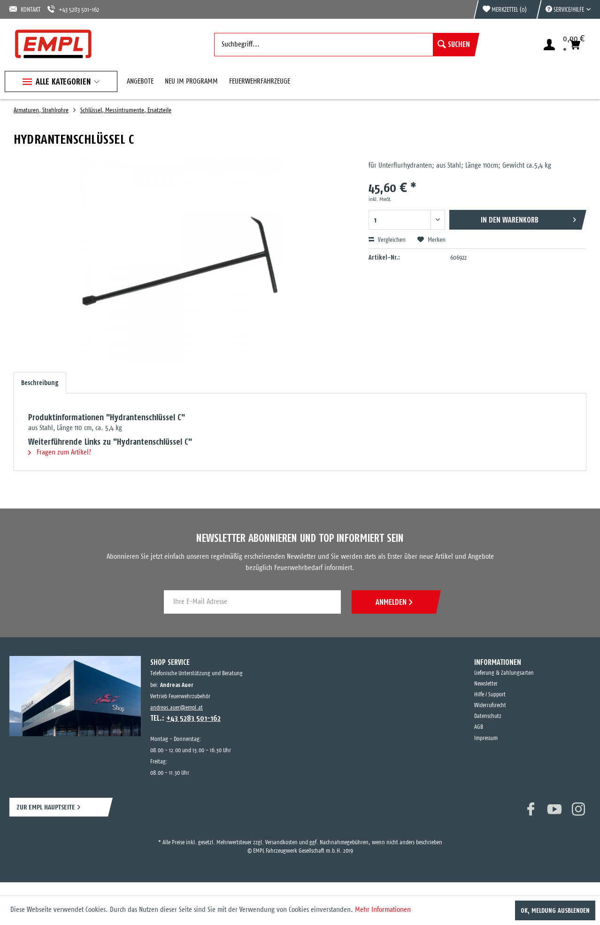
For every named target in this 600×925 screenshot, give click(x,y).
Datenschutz (487, 716)
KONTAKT (24, 9)
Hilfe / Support (490, 694)
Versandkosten (281, 842)
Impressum (486, 738)
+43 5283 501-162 (73, 9)
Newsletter (486, 683)
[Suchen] (454, 44)
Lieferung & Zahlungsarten (504, 673)
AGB (478, 727)
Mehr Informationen (383, 909)
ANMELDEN (394, 602)
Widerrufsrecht (490, 705)
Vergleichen (387, 240)
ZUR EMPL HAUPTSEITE (45, 807)
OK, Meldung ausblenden (555, 910)
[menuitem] (563, 9)
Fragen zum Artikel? (59, 452)
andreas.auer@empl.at (176, 707)
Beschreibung (40, 382)
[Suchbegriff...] (344, 44)
